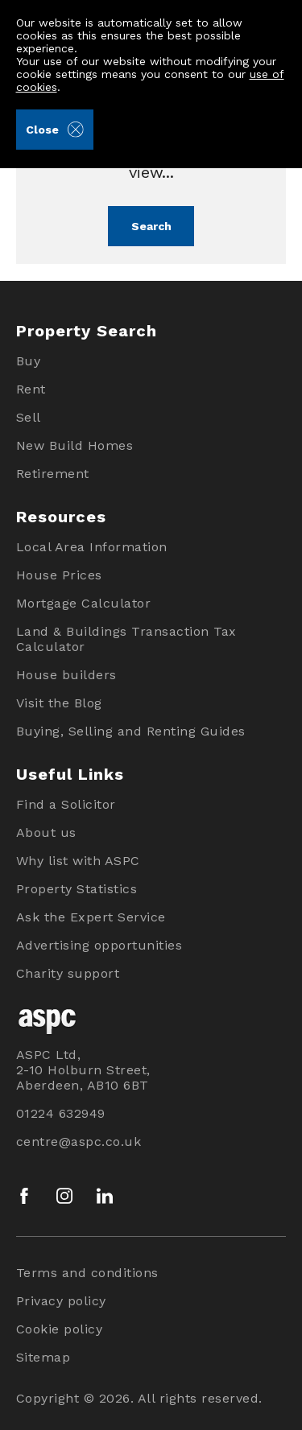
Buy (28, 361)
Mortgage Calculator (83, 603)
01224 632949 (60, 1113)
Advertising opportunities (99, 945)
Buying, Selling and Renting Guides (131, 731)
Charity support (68, 973)
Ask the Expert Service (91, 917)
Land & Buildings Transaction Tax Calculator (126, 639)
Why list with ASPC (78, 860)
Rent (31, 389)
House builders (66, 674)
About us (46, 832)
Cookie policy (59, 1329)
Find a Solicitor (66, 804)
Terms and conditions (87, 1272)
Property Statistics (77, 888)
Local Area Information (92, 546)
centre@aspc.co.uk (79, 1141)
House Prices (59, 575)
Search (151, 226)
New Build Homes (75, 445)
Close (54, 130)
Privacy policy (61, 1300)
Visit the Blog (59, 703)
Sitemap (43, 1357)
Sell (28, 417)
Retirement (52, 473)
